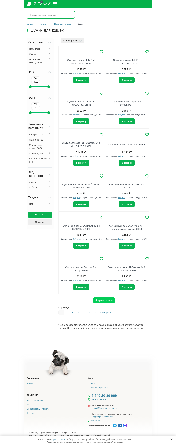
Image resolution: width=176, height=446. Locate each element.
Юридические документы (38, 409)
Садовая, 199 (39, 153)
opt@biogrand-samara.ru (102, 417)
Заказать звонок (99, 399)
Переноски (39, 48)
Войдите (76, 73)
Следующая (106, 312)
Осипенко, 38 (39, 139)
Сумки (39, 54)
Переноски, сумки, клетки (39, 61)
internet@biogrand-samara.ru (104, 408)
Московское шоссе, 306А (39, 146)
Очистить (40, 222)
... (84, 312)
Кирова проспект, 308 (39, 160)
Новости (30, 413)
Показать (40, 214)
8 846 (104, 396)
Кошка (39, 182)
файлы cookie (59, 439)
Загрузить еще (104, 300)
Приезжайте (95, 420)
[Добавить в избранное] (101, 52)
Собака (39, 187)
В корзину (81, 80)
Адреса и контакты (35, 400)
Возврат (30, 383)
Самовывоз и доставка (98, 388)
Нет (39, 203)
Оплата (91, 383)
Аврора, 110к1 (39, 134)
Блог (29, 404)
